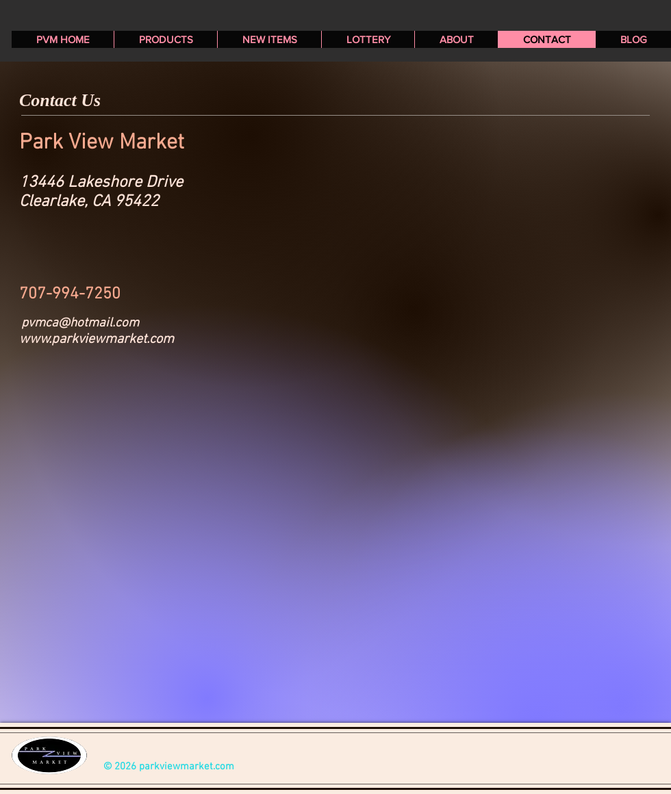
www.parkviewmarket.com (96, 339)
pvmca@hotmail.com (80, 323)
